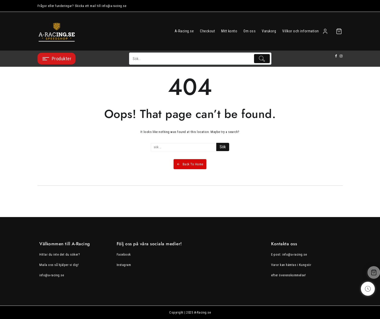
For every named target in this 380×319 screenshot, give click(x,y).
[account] (325, 31)
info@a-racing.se (51, 275)
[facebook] (336, 56)
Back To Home (190, 164)
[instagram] (341, 56)
